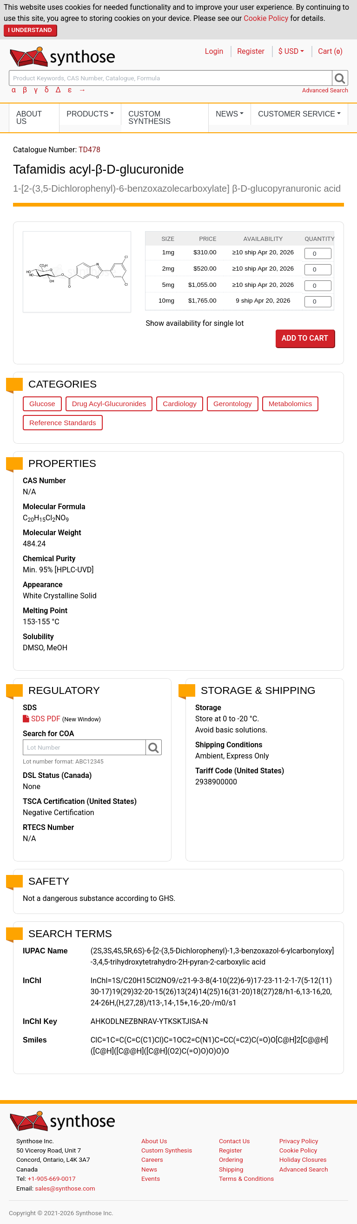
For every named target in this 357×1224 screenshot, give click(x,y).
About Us (29, 117)
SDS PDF (41, 718)
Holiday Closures (303, 1159)
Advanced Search (325, 90)
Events (150, 1178)
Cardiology (180, 404)
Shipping (231, 1169)
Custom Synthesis (149, 117)
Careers (152, 1159)
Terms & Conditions (246, 1178)
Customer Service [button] (296, 114)
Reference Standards (62, 423)
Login (214, 51)
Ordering (231, 1159)
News (149, 1169)
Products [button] (87, 114)
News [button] (227, 114)
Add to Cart (305, 338)
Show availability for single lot (195, 323)
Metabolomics (290, 404)
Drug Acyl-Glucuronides (109, 404)
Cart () (330, 51)
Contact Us (234, 1141)
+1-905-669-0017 (52, 1178)
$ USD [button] (288, 51)
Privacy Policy (298, 1141)
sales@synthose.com (65, 1188)
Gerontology (232, 404)
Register (250, 51)
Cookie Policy (266, 18)
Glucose (42, 404)
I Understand (30, 29)
